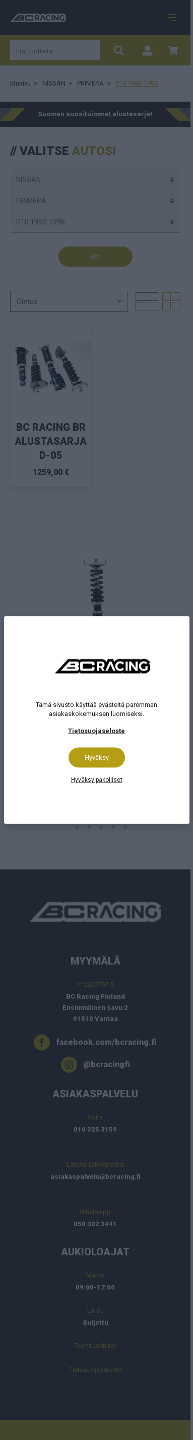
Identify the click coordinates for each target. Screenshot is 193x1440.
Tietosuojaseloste (96, 731)
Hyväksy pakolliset (96, 779)
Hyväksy (97, 757)
